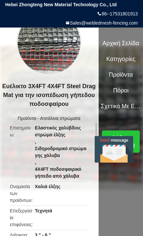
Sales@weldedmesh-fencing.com (104, 23)
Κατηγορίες (120, 59)
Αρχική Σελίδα (121, 43)
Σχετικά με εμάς (121, 106)
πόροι (120, 90)
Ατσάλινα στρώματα (60, 118)
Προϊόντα (27, 118)
